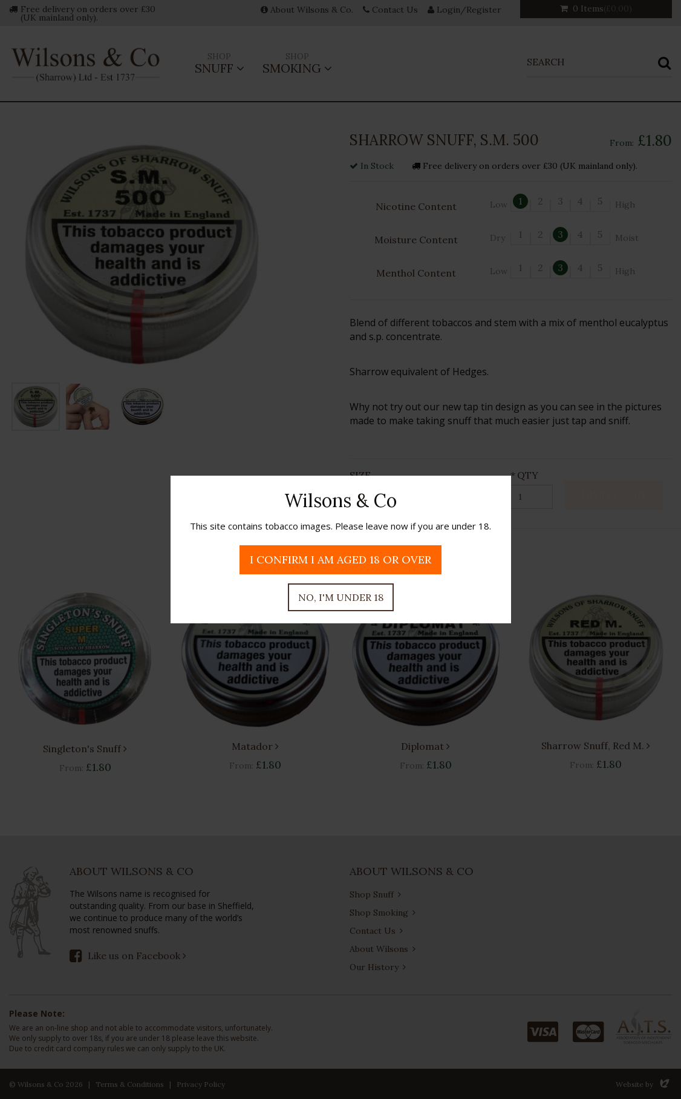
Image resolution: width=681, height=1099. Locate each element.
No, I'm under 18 (340, 597)
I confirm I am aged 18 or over (340, 559)
